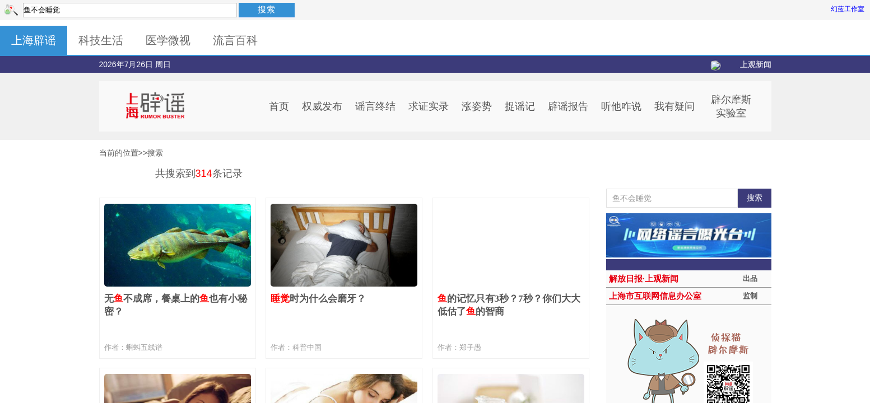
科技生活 (100, 40)
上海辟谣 (33, 40)
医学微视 (168, 40)
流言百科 (235, 40)
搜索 (267, 9)
